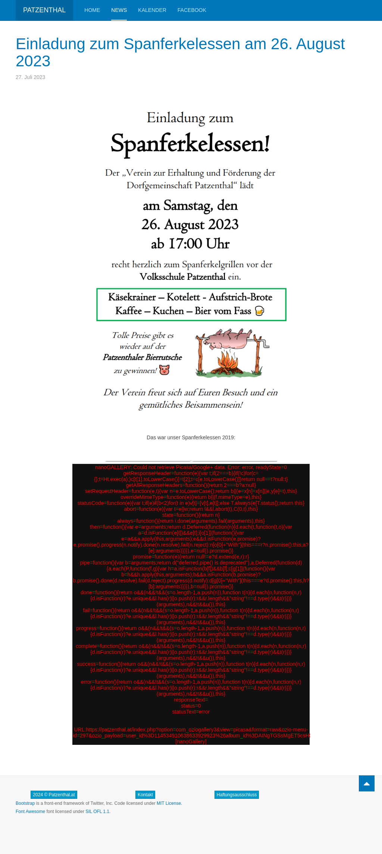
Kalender (152, 10)
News (119, 10)
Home (92, 10)
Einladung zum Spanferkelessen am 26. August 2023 (180, 52)
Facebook (192, 10)
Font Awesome (30, 811)
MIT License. (169, 803)
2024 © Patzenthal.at (54, 794)
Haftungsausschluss (237, 794)
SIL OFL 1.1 (97, 811)
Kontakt (145, 794)
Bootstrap (25, 803)
